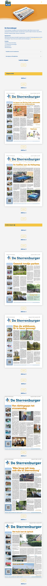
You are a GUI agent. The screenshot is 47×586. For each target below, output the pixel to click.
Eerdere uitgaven (9, 225)
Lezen (23, 65)
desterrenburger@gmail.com (36, 38)
